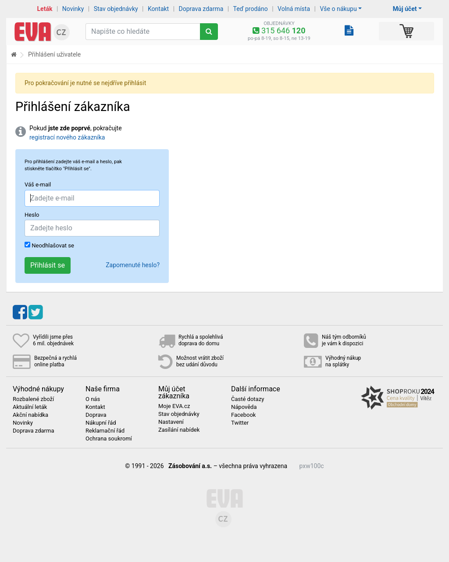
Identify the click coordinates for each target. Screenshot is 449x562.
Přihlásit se (47, 265)
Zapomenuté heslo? (133, 264)
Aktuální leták (30, 407)
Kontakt (158, 8)
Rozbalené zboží (33, 399)
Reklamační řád (105, 431)
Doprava (96, 415)
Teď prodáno (250, 8)
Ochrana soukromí (109, 439)
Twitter (240, 423)
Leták (45, 8)
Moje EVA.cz (174, 406)
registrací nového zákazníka (67, 137)
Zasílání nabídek (179, 430)
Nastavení (171, 422)
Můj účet (405, 8)
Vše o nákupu (338, 8)
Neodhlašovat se (49, 245)
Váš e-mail (38, 184)
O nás (93, 399)
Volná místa (294, 8)
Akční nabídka (30, 415)
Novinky (73, 8)
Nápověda (244, 407)
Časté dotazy (247, 399)
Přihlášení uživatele (54, 54)
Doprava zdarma (201, 8)
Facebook (243, 415)
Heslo (32, 214)
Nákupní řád (101, 423)
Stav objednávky (116, 8)
